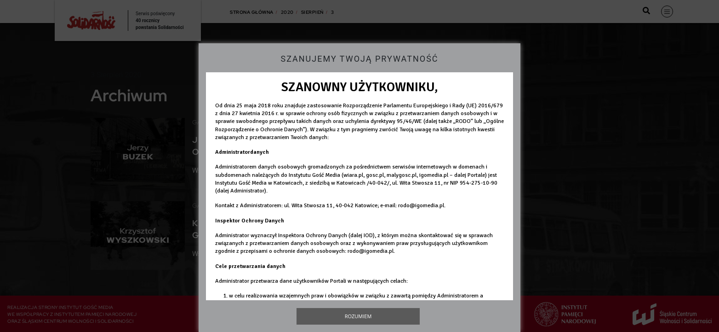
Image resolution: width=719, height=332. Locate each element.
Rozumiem (358, 316)
